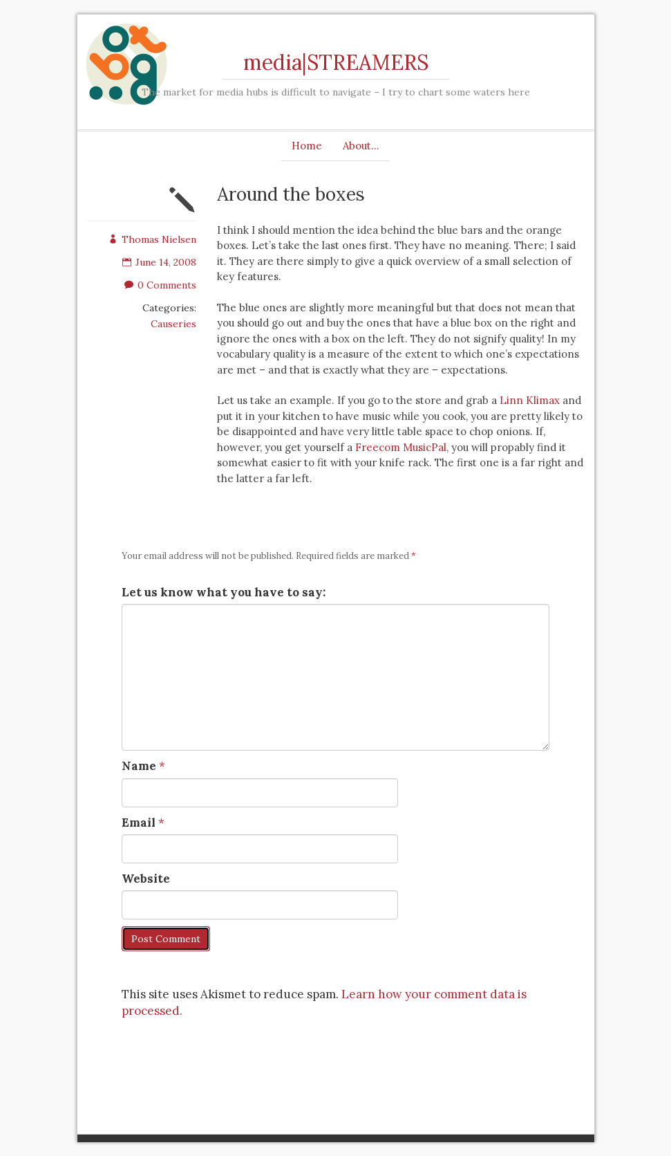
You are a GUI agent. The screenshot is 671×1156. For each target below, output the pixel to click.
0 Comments (160, 285)
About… (361, 145)
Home (307, 145)
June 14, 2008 (159, 262)
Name (139, 765)
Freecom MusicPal (400, 447)
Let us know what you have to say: (223, 592)
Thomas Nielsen (152, 239)
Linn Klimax (530, 400)
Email (138, 822)
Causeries (173, 324)
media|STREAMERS (335, 62)
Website (146, 878)
